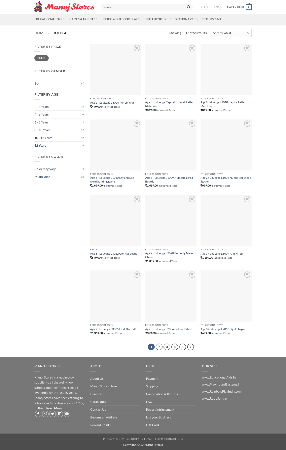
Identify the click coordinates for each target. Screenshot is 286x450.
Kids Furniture (158, 19)
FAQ (149, 401)
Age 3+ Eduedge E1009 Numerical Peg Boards (169, 179)
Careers (95, 394)
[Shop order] (231, 33)
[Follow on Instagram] (45, 414)
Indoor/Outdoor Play (121, 19)
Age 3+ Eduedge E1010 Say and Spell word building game (112, 179)
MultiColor (42, 177)
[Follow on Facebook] (38, 414)
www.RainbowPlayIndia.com (222, 391)
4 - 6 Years (41, 114)
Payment (152, 378)
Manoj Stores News (103, 386)
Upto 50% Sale (211, 19)
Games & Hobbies (83, 19)
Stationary (185, 19)
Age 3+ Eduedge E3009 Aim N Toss (222, 253)
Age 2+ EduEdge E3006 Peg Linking (112, 102)
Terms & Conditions (169, 438)
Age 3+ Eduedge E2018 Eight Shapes (223, 329)
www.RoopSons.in (214, 398)
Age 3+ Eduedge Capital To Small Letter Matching (169, 104)
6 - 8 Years (41, 122)
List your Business (158, 417)
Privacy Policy (113, 438)
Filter (41, 57)
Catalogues (98, 401)
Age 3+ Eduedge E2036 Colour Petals (168, 329)
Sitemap (147, 438)
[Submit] (188, 7)
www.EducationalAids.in (219, 377)
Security (133, 438)
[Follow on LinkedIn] (60, 414)
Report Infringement (160, 409)
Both (37, 83)
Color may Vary (45, 169)
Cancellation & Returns (162, 394)
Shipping (152, 386)
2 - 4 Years (41, 106)
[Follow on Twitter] (52, 414)
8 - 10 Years (42, 130)
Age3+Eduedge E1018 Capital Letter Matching (223, 104)
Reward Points (100, 425)
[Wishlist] (217, 7)
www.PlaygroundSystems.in (221, 384)
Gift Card (152, 425)
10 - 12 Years (43, 138)
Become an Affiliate (103, 417)
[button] (204, 7)
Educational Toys (49, 19)
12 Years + (41, 145)
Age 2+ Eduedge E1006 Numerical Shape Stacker (226, 179)
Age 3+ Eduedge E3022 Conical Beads (113, 253)
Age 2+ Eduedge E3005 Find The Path (113, 329)
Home (39, 33)
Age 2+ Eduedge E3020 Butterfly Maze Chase (169, 255)
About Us (97, 378)
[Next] (190, 347)
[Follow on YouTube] (67, 414)
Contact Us (98, 409)
